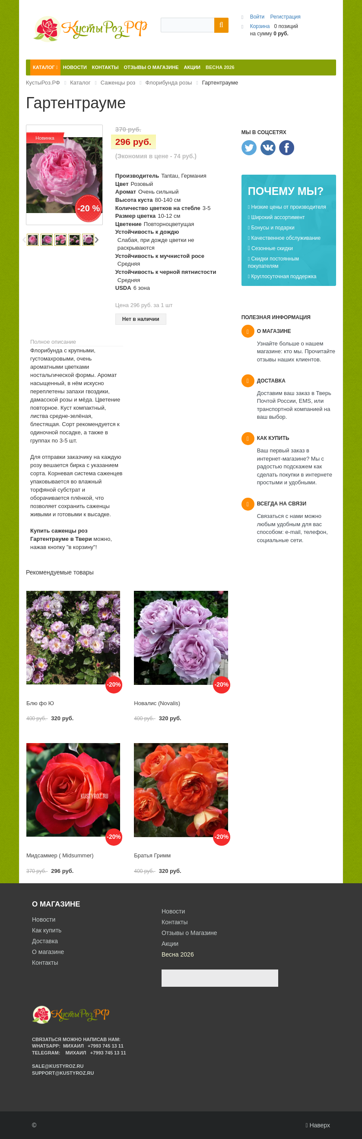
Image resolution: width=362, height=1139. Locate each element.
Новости (43, 919)
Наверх (317, 1125)
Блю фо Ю (40, 703)
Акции (170, 943)
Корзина (260, 26)
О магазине (48, 951)
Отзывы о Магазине (189, 932)
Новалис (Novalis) (157, 703)
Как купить (46, 930)
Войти (258, 17)
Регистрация (285, 17)
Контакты (45, 962)
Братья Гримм (152, 855)
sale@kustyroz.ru (58, 1066)
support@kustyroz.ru (63, 1073)
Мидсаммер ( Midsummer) (60, 855)
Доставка (45, 941)
